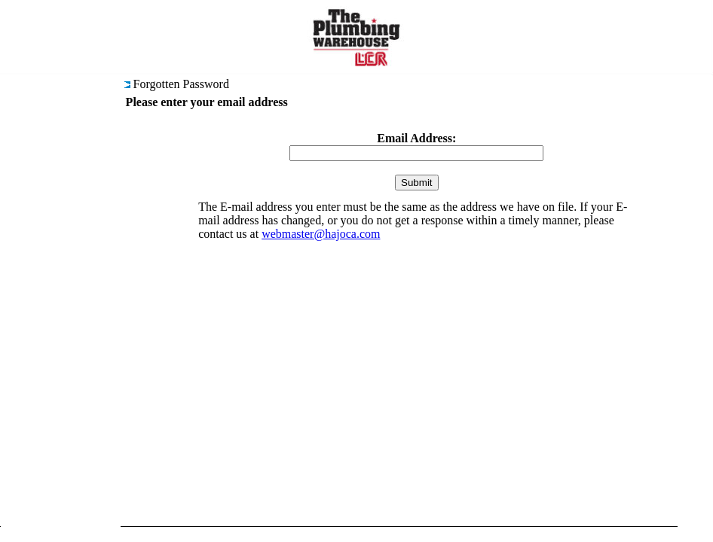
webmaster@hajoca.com (321, 233)
